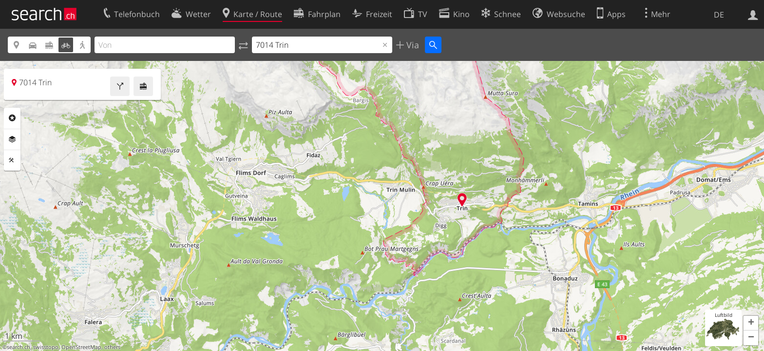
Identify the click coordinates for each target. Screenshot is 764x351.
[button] (751, 323)
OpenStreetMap (81, 347)
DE (719, 14)
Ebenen (12, 139)
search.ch (18, 347)
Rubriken (12, 118)
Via (411, 45)
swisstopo (45, 347)
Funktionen (12, 160)
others (112, 347)
